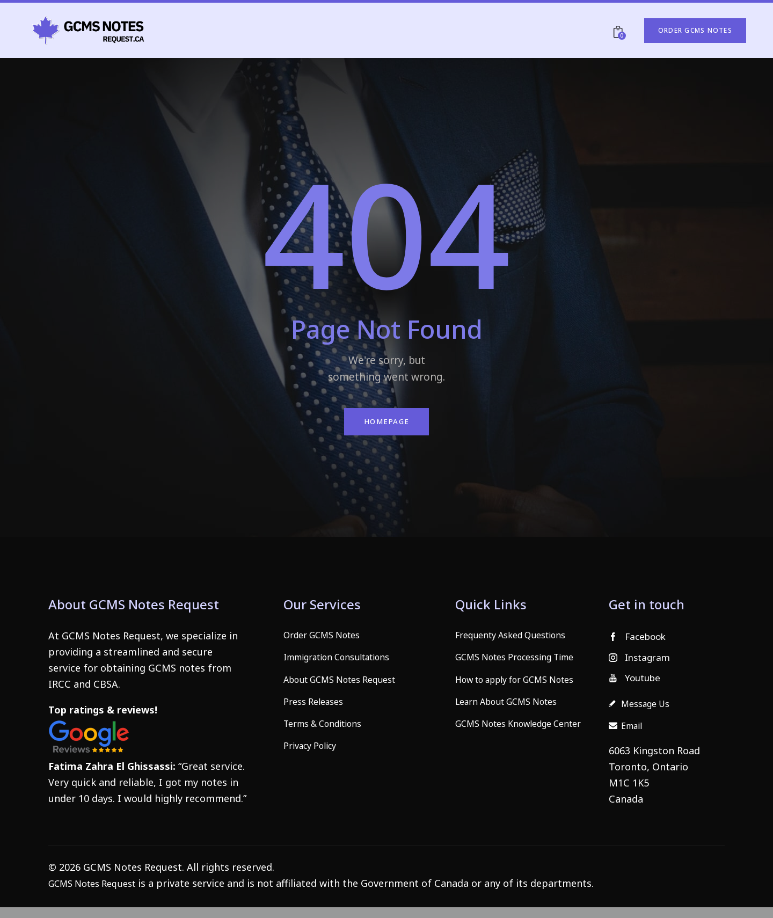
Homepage (386, 423)
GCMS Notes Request (97, 893)
